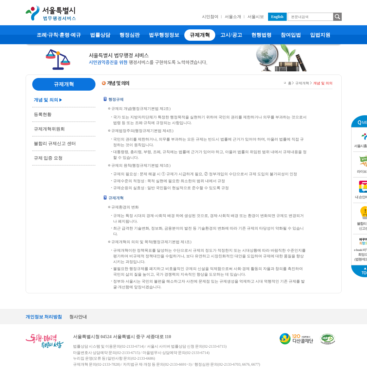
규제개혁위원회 (49, 129)
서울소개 (233, 16)
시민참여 (210, 16)
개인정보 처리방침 (44, 316)
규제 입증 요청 (48, 158)
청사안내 (78, 316)
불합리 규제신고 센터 (55, 143)
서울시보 (256, 16)
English (277, 17)
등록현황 (43, 114)
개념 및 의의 (46, 100)
